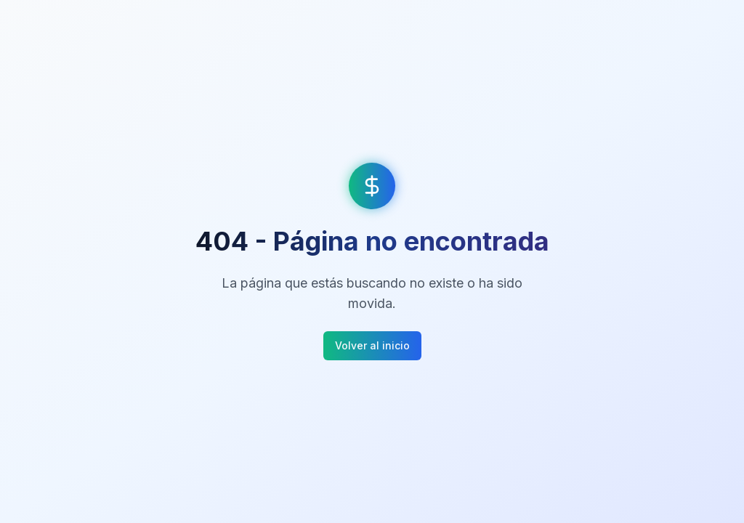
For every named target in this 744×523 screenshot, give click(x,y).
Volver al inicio (372, 345)
